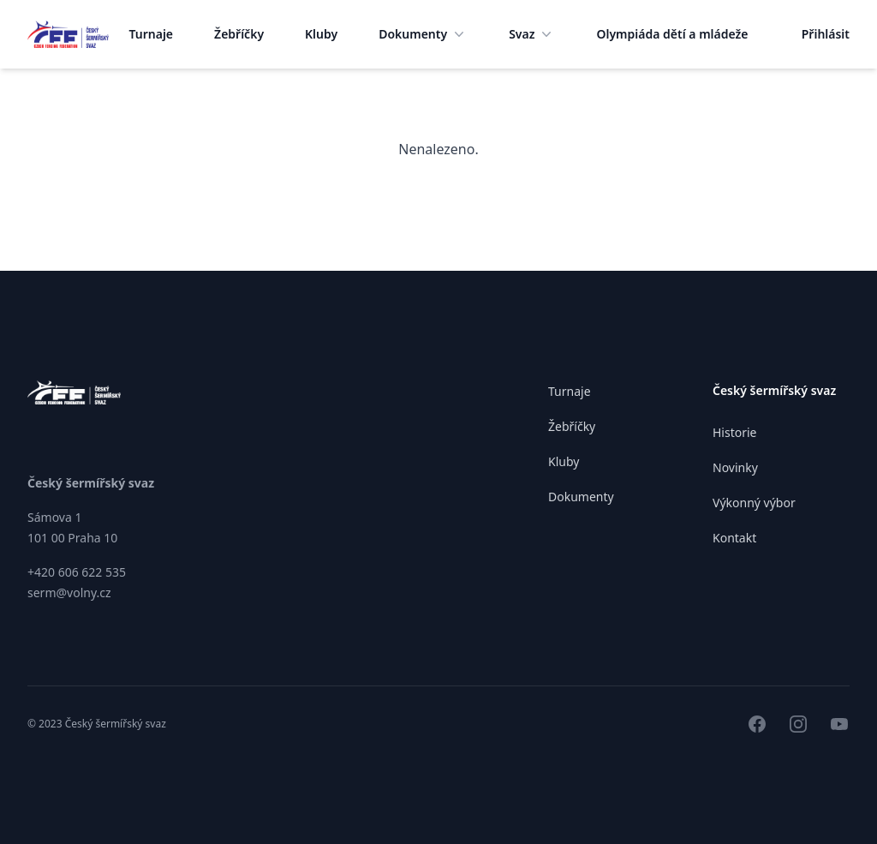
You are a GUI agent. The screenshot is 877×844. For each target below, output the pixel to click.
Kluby (321, 34)
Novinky (735, 467)
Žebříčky (239, 34)
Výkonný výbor (754, 502)
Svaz (532, 34)
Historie (735, 432)
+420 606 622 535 (76, 572)
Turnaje (151, 34)
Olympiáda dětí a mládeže (672, 34)
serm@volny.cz (69, 592)
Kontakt (734, 538)
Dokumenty (423, 34)
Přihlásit (826, 34)
